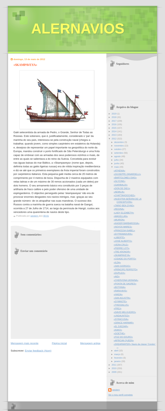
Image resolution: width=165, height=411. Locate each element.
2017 (114, 121)
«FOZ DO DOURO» (123, 337)
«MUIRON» (119, 220)
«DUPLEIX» (119, 273)
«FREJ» (118, 308)
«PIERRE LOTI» (122, 248)
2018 (114, 117)
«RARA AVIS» (120, 291)
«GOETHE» (119, 333)
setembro (119, 153)
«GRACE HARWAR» (124, 323)
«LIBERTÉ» (119, 237)
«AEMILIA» (119, 192)
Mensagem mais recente (24, 343)
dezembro (119, 142)
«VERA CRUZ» (121, 245)
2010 (114, 368)
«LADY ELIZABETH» (124, 213)
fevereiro (118, 358)
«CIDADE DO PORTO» (125, 259)
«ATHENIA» (119, 170)
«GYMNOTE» (120, 301)
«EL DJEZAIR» (121, 326)
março (117, 354)
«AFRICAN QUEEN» (124, 340)
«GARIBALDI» (121, 185)
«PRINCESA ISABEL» (124, 230)
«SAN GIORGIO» (122, 266)
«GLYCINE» (119, 181)
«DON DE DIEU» (122, 188)
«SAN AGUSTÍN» (122, 298)
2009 (114, 372)
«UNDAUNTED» (122, 315)
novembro (119, 145)
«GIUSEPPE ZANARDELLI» (127, 174)
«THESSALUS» (121, 305)
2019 (114, 113)
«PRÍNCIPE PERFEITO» (126, 269)
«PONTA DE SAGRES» (125, 284)
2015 (114, 128)
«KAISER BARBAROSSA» (126, 223)
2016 (114, 124)
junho (117, 163)
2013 (114, 135)
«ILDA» (117, 262)
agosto (117, 156)
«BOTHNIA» (120, 287)
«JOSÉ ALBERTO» (123, 241)
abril (116, 350)
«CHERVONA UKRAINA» (126, 280)
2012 (114, 138)
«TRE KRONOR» (122, 252)
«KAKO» (118, 330)
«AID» (117, 276)
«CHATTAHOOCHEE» (124, 195)
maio (116, 167)
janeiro (117, 361)
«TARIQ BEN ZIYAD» (124, 205)
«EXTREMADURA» (123, 234)
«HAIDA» (118, 294)
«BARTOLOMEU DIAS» (125, 177)
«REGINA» (119, 209)
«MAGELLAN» (121, 216)
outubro (118, 149)
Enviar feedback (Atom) (38, 350)
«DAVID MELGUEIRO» (125, 312)
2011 (114, 365)
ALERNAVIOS (77, 28)
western (116, 390)
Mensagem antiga (90, 343)
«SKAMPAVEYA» (122, 255)
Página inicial (59, 343)
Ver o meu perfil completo (120, 395)
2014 (114, 131)
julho (116, 160)
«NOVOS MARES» (123, 227)
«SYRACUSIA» (121, 319)
